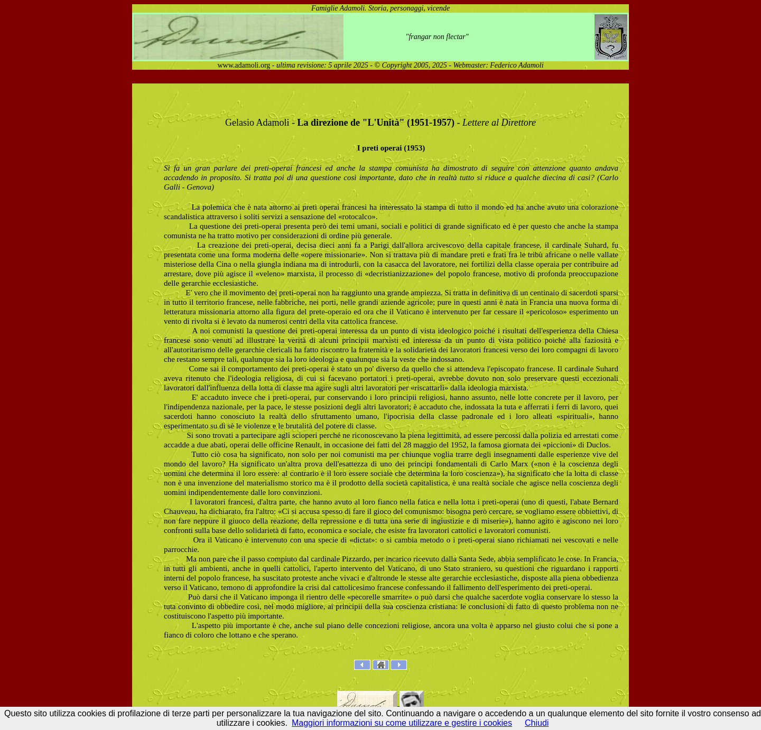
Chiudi (537, 722)
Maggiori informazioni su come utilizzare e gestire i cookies (402, 722)
